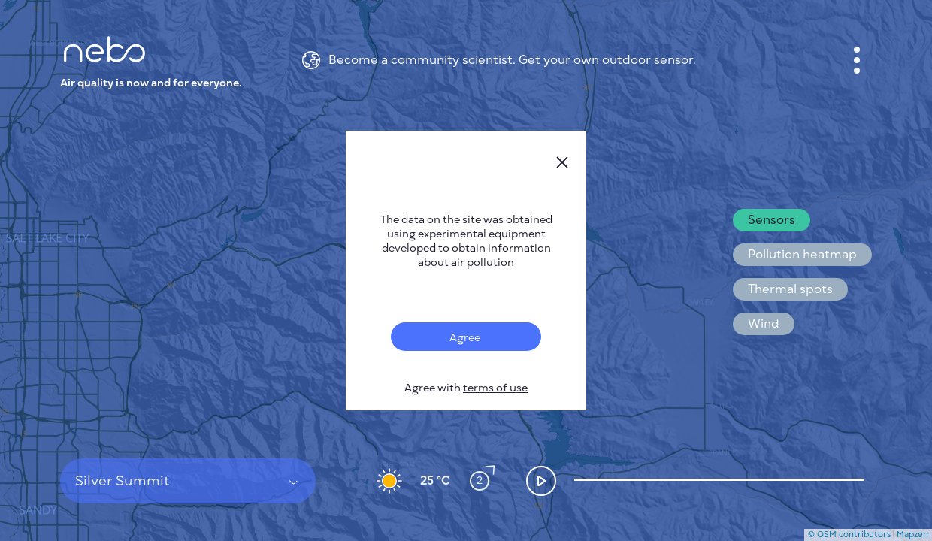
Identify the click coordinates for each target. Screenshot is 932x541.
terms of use (495, 388)
